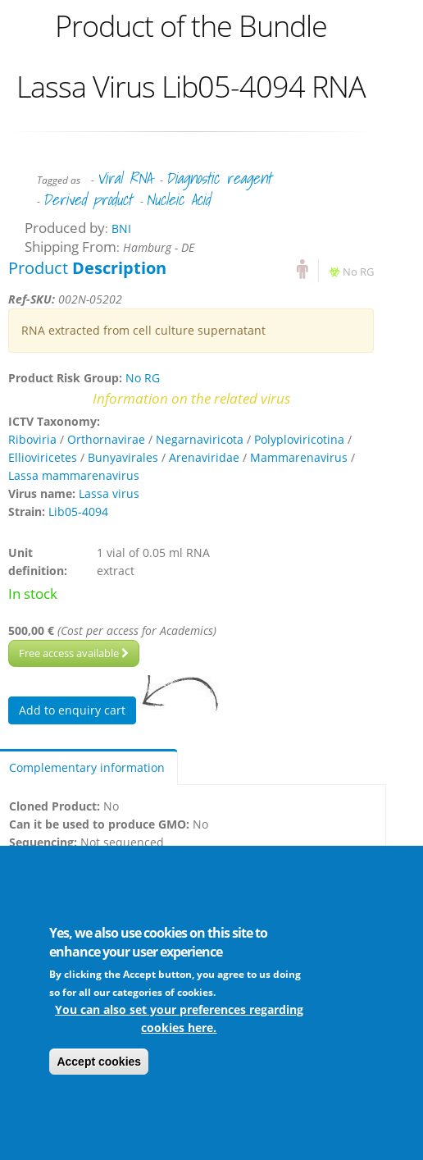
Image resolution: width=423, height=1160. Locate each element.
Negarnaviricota (199, 439)
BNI (121, 228)
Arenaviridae (204, 457)
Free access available (74, 653)
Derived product (87, 199)
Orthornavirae (106, 439)
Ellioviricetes (42, 457)
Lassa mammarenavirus (73, 475)
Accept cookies (99, 1061)
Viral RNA (124, 178)
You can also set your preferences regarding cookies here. (179, 1018)
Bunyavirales (123, 457)
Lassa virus (109, 493)
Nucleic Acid (178, 199)
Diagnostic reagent (218, 178)
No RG (358, 272)
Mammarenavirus (299, 457)
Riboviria (32, 439)
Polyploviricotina (299, 439)
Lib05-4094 (78, 511)
